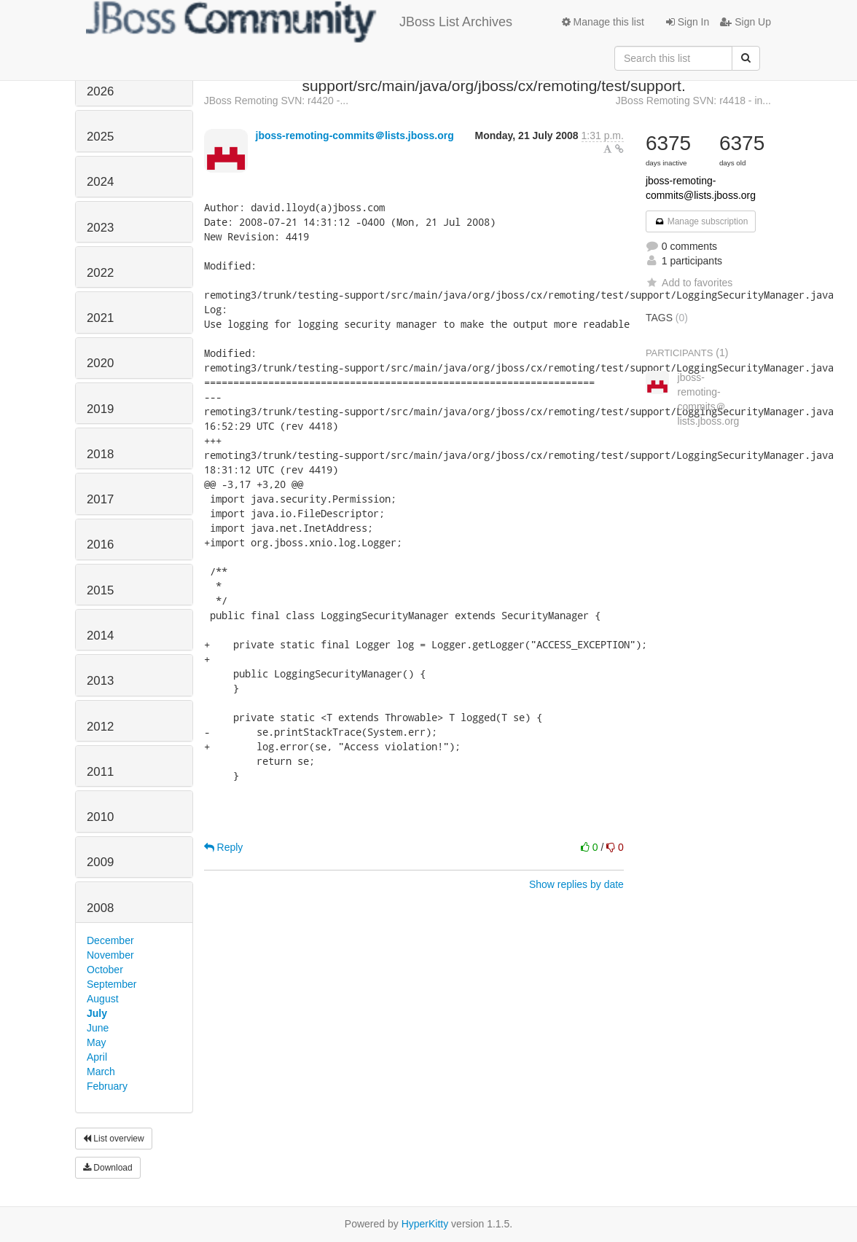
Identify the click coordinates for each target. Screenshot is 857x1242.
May (96, 1042)
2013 (100, 681)
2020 (100, 363)
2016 (100, 544)
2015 (100, 590)
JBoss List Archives (299, 22)
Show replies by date (576, 884)
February (107, 1086)
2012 (100, 727)
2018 (100, 454)
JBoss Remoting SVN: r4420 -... (276, 100)
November (110, 955)
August (103, 999)
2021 (100, 318)
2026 (100, 91)
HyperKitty (425, 1224)
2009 (100, 862)
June (98, 1028)
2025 (100, 137)
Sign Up (745, 22)
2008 (100, 908)
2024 (100, 182)
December (110, 940)
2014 (100, 635)
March (101, 1071)
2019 (100, 409)
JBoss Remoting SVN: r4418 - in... (693, 100)
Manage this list (603, 22)
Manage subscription (701, 221)
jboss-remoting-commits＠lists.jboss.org (355, 135)
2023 (100, 228)
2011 (100, 772)
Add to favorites (689, 282)
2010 (100, 817)
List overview (113, 1138)
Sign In (687, 22)
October (105, 969)
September (111, 984)
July (97, 1013)
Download (108, 1168)
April (97, 1057)
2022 (100, 273)
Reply (223, 847)
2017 (100, 499)
